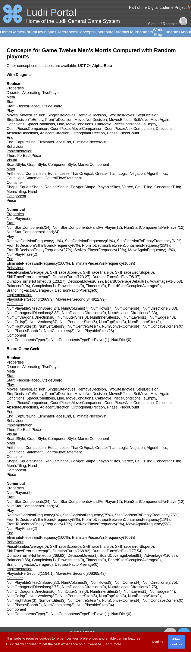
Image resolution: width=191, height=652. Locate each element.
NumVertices (40, 322)
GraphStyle (36, 164)
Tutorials (121, 32)
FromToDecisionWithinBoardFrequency (39, 245)
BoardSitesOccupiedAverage (132, 286)
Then (11, 155)
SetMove (141, 119)
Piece (11, 200)
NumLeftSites (49, 326)
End (10, 142)
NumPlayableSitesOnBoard (29, 308)
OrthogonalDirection (88, 133)
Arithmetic (15, 173)
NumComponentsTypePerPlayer (77, 340)
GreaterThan (106, 173)
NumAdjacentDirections (127, 313)
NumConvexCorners (119, 326)
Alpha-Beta (102, 66)
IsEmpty (149, 124)
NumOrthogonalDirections (28, 313)
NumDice (119, 340)
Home (5, 32)
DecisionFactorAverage (74, 290)
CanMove (103, 124)
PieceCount (129, 133)
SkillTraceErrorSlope (132, 272)
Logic (123, 173)
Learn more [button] (112, 644)
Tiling (147, 187)
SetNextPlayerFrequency (95, 250)
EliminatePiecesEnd (54, 142)
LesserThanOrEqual (76, 173)
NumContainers (57, 331)
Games (17, 32)
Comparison (35, 173)
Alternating (31, 93)
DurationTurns (64, 277)
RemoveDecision (92, 115)
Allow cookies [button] (176, 641)
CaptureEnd (25, 142)
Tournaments (141, 32)
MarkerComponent (93, 164)
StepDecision (147, 115)
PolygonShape (83, 187)
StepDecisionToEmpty (25, 119)
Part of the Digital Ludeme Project (158, 7)
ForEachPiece (29, 155)
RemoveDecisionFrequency (30, 241)
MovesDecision (32, 115)
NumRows (99, 308)
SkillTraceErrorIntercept (26, 277)
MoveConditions (79, 124)
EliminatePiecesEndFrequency (32, 263)
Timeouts (93, 286)
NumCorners (125, 308)
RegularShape (57, 187)
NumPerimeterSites (76, 322)
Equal (52, 173)
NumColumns (72, 308)
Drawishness (68, 286)
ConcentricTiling (167, 187)
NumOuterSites (70, 317)
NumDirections (155, 308)
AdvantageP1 (161, 281)
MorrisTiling (16, 191)
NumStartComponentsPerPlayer (151, 227)
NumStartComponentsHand (30, 232)
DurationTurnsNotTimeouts (29, 281)
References (66, 32)
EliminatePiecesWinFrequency (97, 263)
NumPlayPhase (19, 254)
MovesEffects (120, 119)
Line (60, 124)
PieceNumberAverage (25, 272)
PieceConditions (127, 124)
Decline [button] (157, 641)
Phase (112, 133)
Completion (41, 286)
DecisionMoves (80, 281)
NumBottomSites (142, 322)
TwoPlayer (51, 93)
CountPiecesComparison (27, 128)
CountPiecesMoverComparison (76, 128)
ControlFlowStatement (63, 178)
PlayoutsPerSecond (23, 299)
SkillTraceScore (63, 272)
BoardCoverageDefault (124, 281)
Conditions (15, 124)
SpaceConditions (40, 124)
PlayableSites (108, 187)
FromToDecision (58, 119)
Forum (30, 32)
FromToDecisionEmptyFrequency (34, 250)
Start (11, 106)
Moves (12, 115)
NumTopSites (110, 322)
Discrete (14, 93)
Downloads (46, 32)
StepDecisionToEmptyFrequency (144, 241)
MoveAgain (159, 119)
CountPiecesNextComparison (129, 128)
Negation (137, 173)
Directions (164, 128)
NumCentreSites (81, 326)
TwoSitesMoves (121, 115)
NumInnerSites (102, 317)
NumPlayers (17, 218)
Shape (12, 187)
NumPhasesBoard (22, 331)
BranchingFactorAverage (27, 290)
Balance (13, 286)
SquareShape (31, 187)
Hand (32, 191)
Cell (138, 187)
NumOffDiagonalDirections (29, 317)
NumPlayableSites (92, 331)
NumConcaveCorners (161, 326)
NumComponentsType (25, 340)
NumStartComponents (25, 227)
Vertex (127, 187)
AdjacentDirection (54, 133)
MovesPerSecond (70, 299)
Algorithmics (157, 173)
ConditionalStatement (25, 178)
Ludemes (171, 32)
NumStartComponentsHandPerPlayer (84, 227)
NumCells (15, 322)
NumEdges (159, 317)
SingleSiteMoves (61, 115)
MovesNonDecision (90, 119)
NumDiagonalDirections (81, 313)
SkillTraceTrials (95, 272)
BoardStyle (16, 164)
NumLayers (133, 317)
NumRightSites (19, 326)
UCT (82, 66)
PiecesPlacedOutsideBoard (39, 106)
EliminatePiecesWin (89, 142)
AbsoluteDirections (22, 133)
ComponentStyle (62, 164)
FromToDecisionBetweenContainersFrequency (121, 245)
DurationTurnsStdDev (111, 277)
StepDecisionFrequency (85, 241)
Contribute (104, 32)
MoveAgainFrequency (146, 250)
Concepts (86, 32)
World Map (158, 32)
